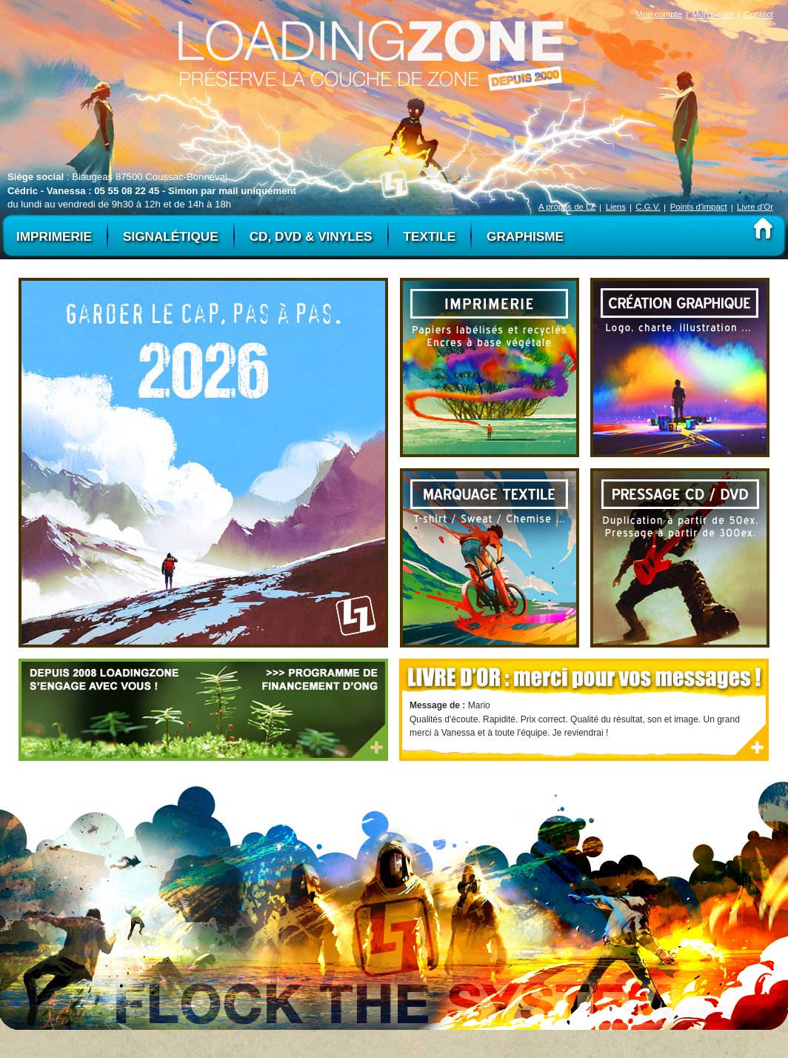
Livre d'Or (755, 206)
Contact (758, 14)
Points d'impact (698, 206)
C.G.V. (647, 206)
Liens (616, 206)
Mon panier (713, 14)
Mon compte (658, 14)
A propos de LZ (566, 206)
